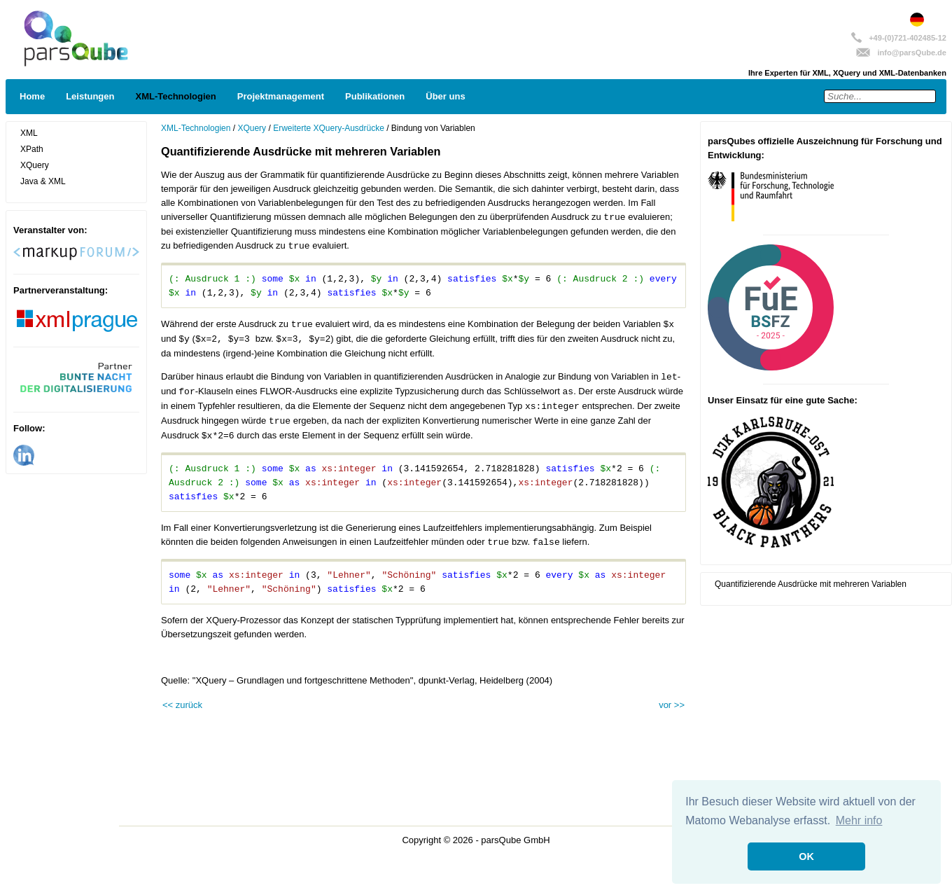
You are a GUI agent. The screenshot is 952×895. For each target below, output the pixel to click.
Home (32, 96)
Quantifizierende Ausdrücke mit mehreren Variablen (810, 584)
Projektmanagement (280, 96)
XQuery (34, 165)
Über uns (445, 96)
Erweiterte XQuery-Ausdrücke (328, 128)
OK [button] (806, 856)
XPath (31, 149)
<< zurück (182, 705)
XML (29, 133)
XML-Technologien (175, 96)
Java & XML (43, 181)
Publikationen (375, 96)
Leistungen (90, 96)
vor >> (672, 705)
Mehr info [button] (859, 820)
